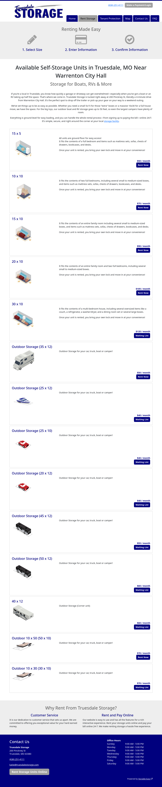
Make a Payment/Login (138, 5)
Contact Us (141, 18)
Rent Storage (87, 18)
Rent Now (143, 165)
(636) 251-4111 (115, 5)
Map (127, 18)
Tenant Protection (110, 18)
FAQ (154, 18)
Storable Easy (145, 779)
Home (72, 18)
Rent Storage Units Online (29, 772)
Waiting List (141, 335)
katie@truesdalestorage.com (24, 764)
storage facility (111, 121)
